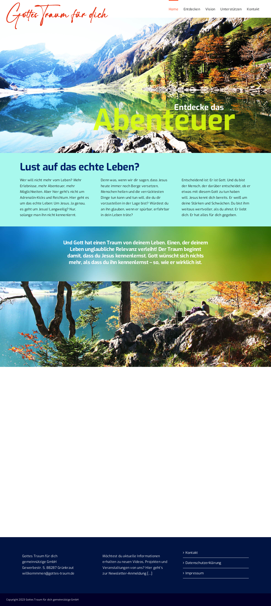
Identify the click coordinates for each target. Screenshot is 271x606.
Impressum (194, 573)
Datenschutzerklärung (203, 563)
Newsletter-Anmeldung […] (130, 573)
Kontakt (191, 552)
